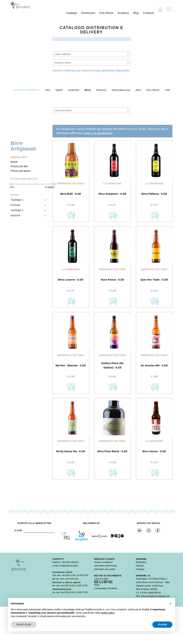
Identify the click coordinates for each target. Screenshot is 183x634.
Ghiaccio (101, 89)
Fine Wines (106, 12)
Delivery (139, 566)
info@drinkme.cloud (68, 566)
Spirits (59, 89)
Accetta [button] (162, 624)
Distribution (88, 12)
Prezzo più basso (21, 170)
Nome (14, 161)
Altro (138, 89)
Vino (47, 89)
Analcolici (73, 89)
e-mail (18, 530)
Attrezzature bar (121, 89)
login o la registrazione (99, 133)
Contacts (148, 12)
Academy (123, 12)
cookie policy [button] (107, 612)
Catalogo (71, 12)
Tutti (167, 89)
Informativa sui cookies (104, 569)
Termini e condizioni (103, 562)
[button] (170, 603)
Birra (88, 89)
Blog (136, 12)
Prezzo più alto (19, 166)
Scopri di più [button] (23, 624)
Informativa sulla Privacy (105, 566)
